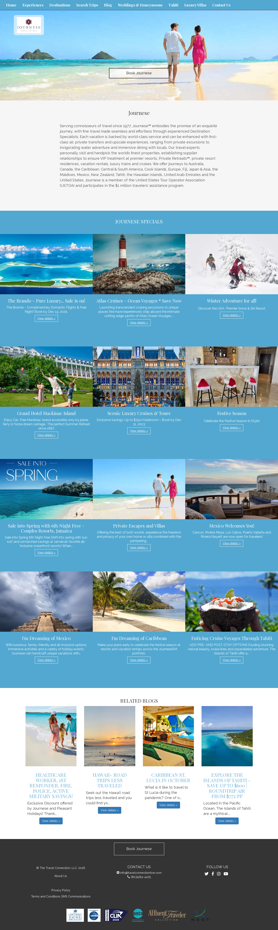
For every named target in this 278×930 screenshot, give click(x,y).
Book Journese (139, 73)
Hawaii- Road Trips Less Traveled (110, 780)
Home (11, 5)
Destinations (59, 5)
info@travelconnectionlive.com (141, 872)
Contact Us (221, 5)
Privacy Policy (60, 890)
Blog (108, 5)
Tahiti (173, 5)
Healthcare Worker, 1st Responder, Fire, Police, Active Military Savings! (51, 785)
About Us (60, 876)
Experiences (32, 5)
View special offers (139, 94)
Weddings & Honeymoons (140, 5)
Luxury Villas (195, 5)
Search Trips (87, 5)
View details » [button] (46, 318)
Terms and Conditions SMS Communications (61, 896)
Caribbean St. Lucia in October (168, 777)
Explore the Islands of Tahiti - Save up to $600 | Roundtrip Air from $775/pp (227, 785)
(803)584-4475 (141, 877)
